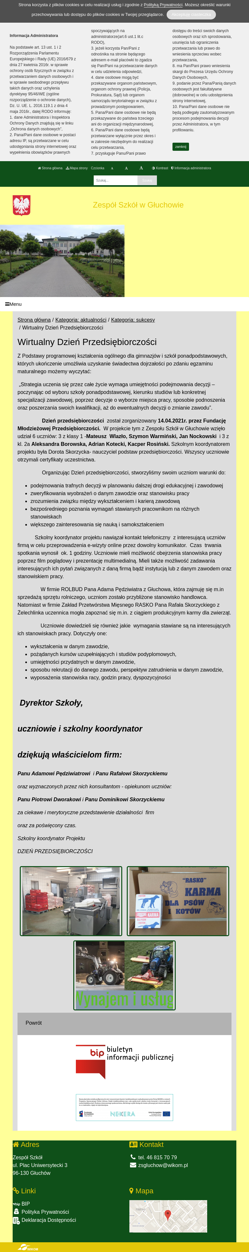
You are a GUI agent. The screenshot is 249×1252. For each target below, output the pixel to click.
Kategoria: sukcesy (133, 320)
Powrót (34, 1023)
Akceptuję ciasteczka (191, 14)
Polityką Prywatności (163, 4)
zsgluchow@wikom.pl (158, 1165)
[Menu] (124, 304)
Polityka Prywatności (41, 1212)
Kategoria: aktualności (80, 320)
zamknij (180, 147)
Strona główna (50, 168)
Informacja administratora (191, 168)
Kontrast (160, 168)
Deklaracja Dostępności (44, 1220)
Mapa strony (77, 168)
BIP (21, 1204)
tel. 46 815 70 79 (153, 1157)
